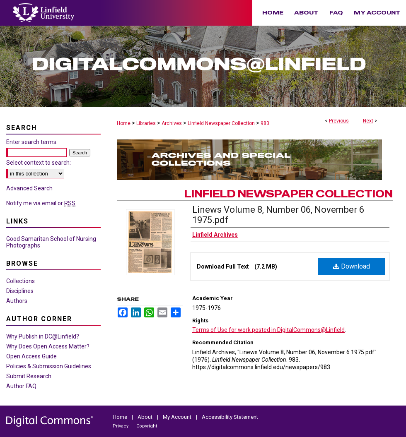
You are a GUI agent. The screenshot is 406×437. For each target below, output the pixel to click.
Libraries (146, 123)
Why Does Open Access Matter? (47, 346)
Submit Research (28, 376)
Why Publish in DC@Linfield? (42, 336)
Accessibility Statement (230, 417)
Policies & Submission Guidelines (48, 366)
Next (368, 121)
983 (265, 123)
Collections (20, 281)
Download (351, 266)
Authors (16, 301)
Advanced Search (29, 188)
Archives (172, 123)
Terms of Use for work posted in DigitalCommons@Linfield (268, 330)
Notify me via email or (40, 203)
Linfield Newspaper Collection (221, 123)
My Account (178, 417)
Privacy (121, 426)
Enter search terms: (32, 142)
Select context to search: (38, 162)
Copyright (146, 426)
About (146, 417)
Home (123, 123)
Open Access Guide (31, 356)
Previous (339, 121)
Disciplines (20, 291)
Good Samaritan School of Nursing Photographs (51, 242)
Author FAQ (21, 386)
